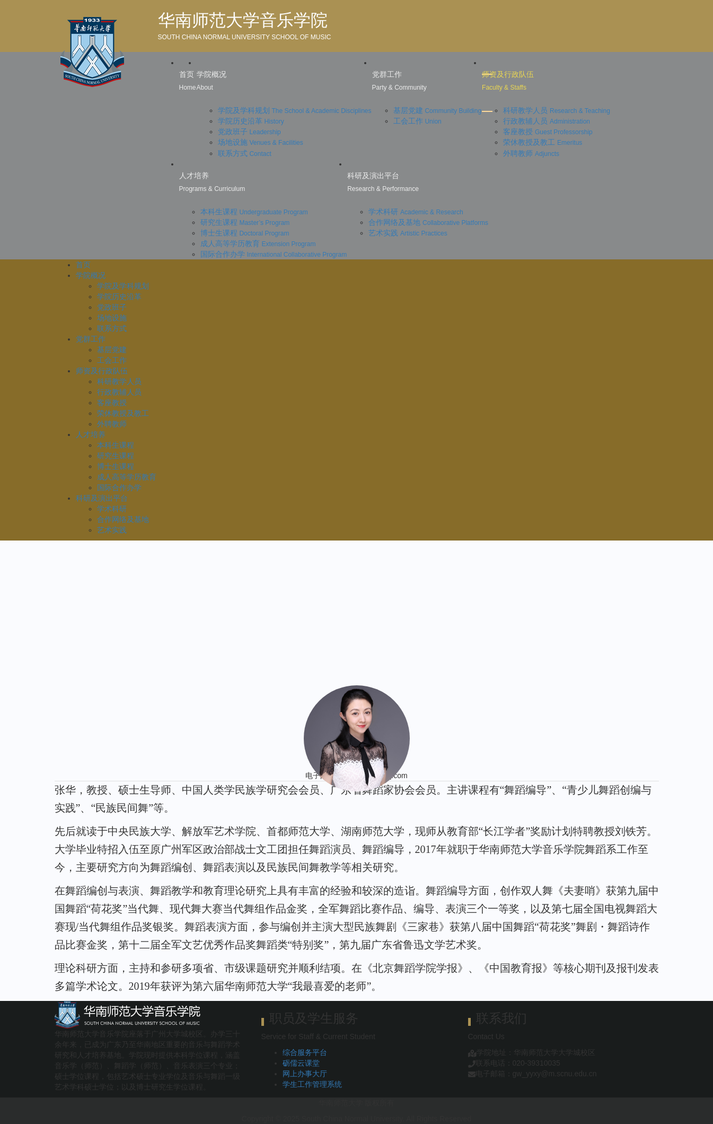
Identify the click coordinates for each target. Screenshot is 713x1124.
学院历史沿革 (251, 121)
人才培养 (90, 434)
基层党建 (437, 110)
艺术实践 (407, 233)
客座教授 (548, 131)
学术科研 (415, 211)
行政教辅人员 (546, 121)
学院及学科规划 (295, 110)
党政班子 (249, 131)
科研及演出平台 (102, 498)
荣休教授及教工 (542, 142)
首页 (83, 264)
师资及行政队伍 (102, 371)
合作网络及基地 (428, 222)
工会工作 (417, 121)
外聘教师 (531, 153)
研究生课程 (245, 222)
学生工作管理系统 (312, 1084)
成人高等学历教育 (258, 243)
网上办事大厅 (305, 1073)
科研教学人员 (556, 110)
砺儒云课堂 (301, 1063)
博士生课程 (244, 233)
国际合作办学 (273, 254)
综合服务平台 (305, 1052)
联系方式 (244, 153)
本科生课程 (254, 211)
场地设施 (260, 142)
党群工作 (90, 339)
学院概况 (90, 275)
